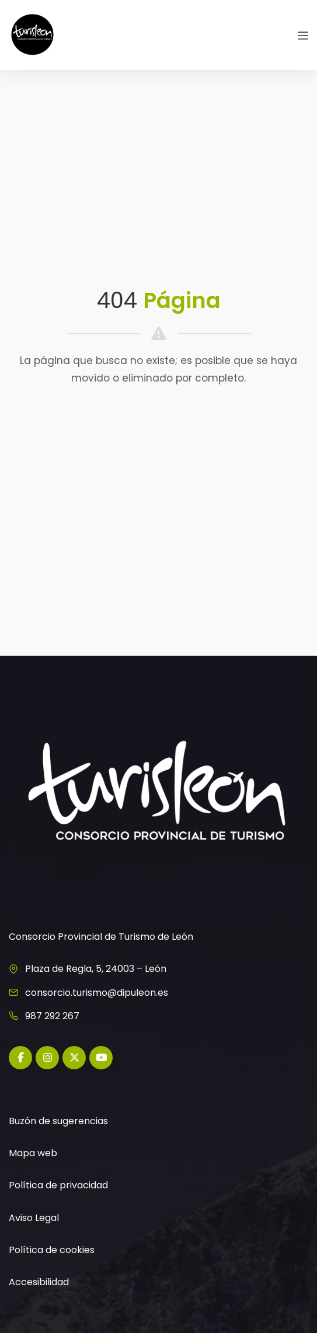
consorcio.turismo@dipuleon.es (96, 992)
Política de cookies (52, 1250)
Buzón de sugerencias (58, 1121)
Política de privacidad (58, 1185)
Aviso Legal (34, 1217)
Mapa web (33, 1153)
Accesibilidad (39, 1282)
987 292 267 (52, 1016)
